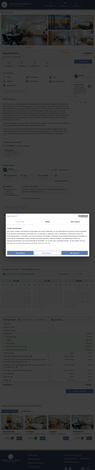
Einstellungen (47, 253)
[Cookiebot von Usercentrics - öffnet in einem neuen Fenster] (80, 216)
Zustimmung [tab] (19, 222)
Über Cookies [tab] (75, 222)
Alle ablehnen (20, 253)
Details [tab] (47, 222)
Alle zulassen (74, 253)
